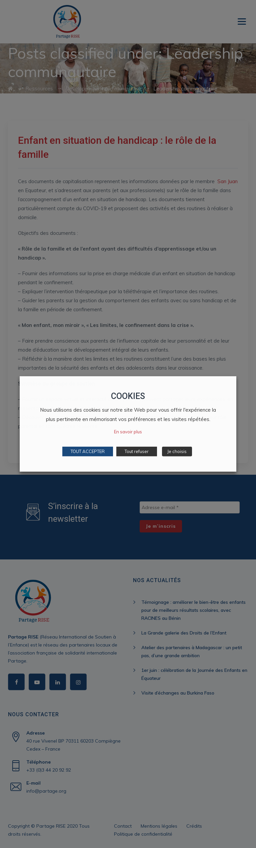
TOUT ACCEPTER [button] (88, 451)
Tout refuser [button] (137, 451)
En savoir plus (128, 431)
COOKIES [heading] (128, 396)
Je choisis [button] (177, 451)
